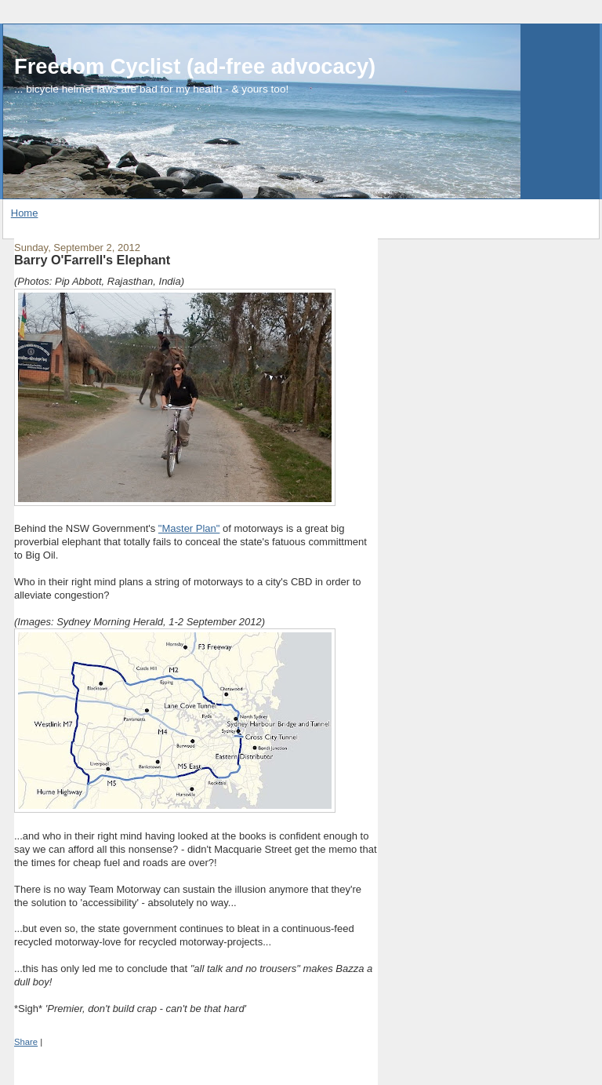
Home (24, 213)
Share (26, 1042)
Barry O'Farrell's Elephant (92, 260)
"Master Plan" (189, 528)
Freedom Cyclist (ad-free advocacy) (194, 66)
